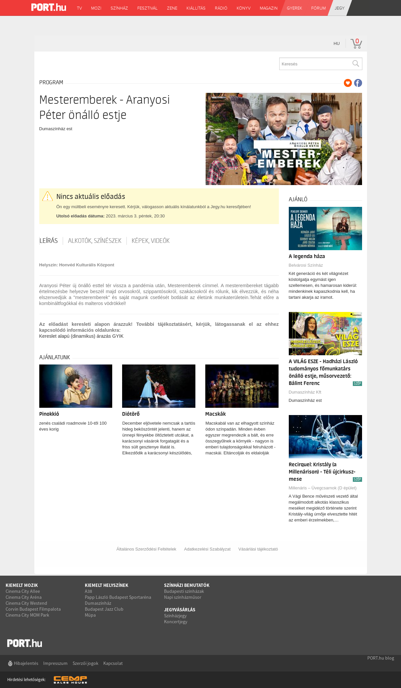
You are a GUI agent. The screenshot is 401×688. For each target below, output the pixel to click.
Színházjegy (175, 616)
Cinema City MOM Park (27, 615)
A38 (88, 591)
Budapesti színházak (184, 591)
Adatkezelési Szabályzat (207, 549)
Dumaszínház (98, 603)
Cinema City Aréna (24, 597)
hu (337, 43)
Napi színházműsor (182, 597)
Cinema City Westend (26, 603)
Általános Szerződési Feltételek (146, 549)
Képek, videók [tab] (151, 241)
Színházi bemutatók (187, 585)
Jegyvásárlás (179, 610)
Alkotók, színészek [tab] (94, 241)
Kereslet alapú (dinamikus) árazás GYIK (81, 336)
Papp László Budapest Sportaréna (118, 597)
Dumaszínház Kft (305, 392)
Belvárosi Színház (306, 265)
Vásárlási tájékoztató (258, 549)
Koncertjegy (175, 622)
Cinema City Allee (23, 591)
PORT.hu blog (380, 658)
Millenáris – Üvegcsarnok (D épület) (323, 487)
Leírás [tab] (49, 241)
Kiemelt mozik (22, 585)
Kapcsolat (113, 663)
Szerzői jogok (85, 663)
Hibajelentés (26, 663)
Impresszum (55, 663)
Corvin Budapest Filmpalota (33, 609)
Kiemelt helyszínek (106, 585)
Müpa (90, 615)
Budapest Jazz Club (104, 609)
